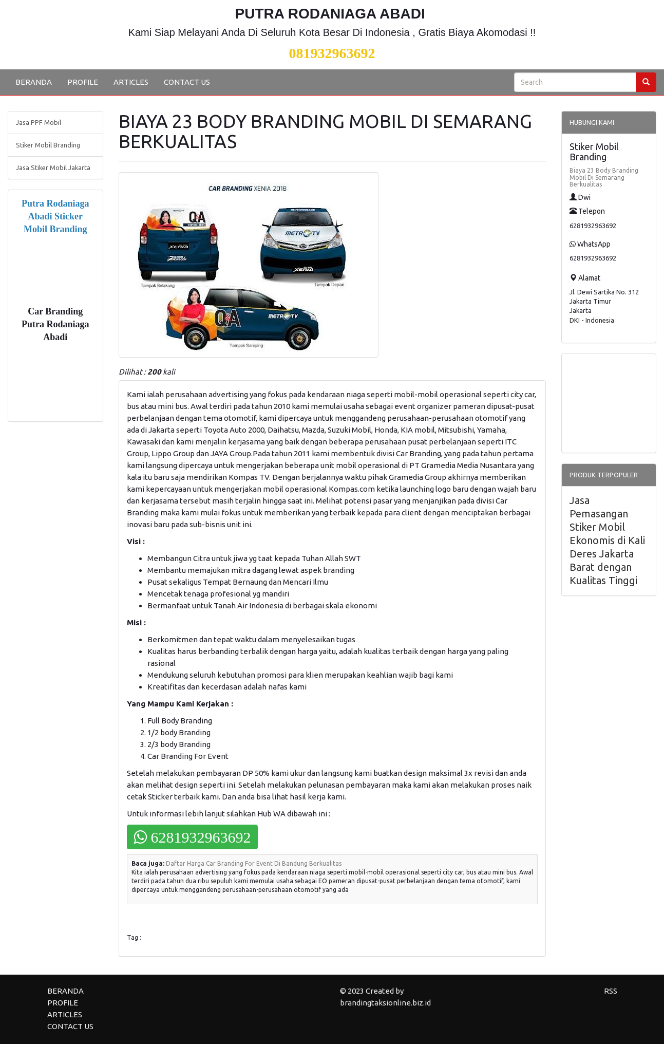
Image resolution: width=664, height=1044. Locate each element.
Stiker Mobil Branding (48, 144)
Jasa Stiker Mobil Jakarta (53, 167)
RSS (610, 990)
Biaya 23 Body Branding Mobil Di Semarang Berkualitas (604, 177)
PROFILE (82, 82)
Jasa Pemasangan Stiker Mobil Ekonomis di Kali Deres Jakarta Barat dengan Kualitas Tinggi (607, 540)
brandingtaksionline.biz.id (385, 1002)
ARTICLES (130, 82)
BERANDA (33, 82)
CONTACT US (187, 82)
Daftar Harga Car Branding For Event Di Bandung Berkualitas (254, 863)
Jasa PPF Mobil (38, 122)
